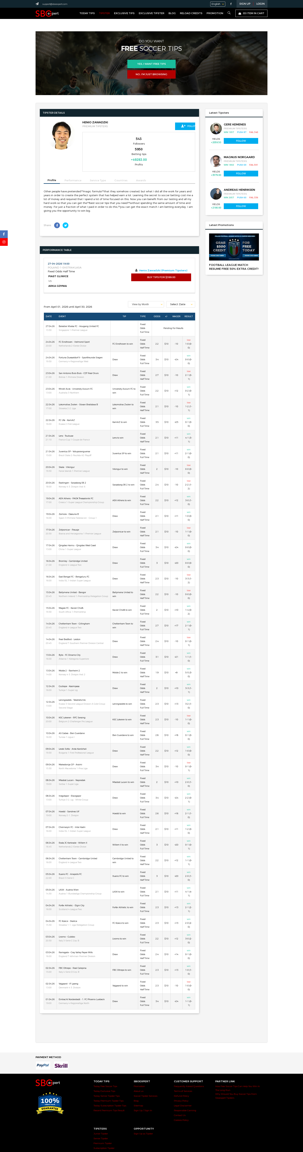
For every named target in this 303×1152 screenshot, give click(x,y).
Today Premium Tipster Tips (108, 1080)
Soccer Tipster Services (145, 1075)
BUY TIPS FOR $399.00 (161, 257)
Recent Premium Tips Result (109, 1090)
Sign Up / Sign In (143, 1090)
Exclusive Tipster (151, 13)
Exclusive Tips (124, 13)
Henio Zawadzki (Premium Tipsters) (163, 250)
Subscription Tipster (104, 1128)
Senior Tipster (101, 1118)
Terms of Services (183, 1071)
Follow (178, 126)
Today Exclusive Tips (104, 1071)
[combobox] (146, 284)
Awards (141, 160)
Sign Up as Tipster (143, 1113)
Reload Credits (191, 13)
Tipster (104, 13)
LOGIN (260, 4)
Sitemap (138, 1085)
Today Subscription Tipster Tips (110, 1085)
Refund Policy (181, 1075)
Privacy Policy (181, 1080)
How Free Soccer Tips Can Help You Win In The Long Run (237, 1068)
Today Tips (87, 13)
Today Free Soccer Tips (105, 1066)
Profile (52, 160)
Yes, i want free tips (151, 64)
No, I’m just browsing (151, 74)
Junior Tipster (101, 1113)
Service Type (98, 160)
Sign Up (244, 4)
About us (138, 1071)
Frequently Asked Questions (189, 1066)
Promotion (215, 13)
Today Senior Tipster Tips (107, 1075)
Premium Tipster (103, 1123)
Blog (172, 13)
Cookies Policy (181, 1100)
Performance (73, 160)
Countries (121, 160)
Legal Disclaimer (183, 1085)
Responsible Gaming (185, 1090)
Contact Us (180, 1095)
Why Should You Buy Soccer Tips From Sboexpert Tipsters (236, 1075)
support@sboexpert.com (54, 4)
